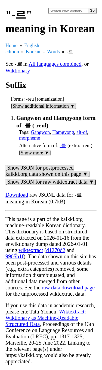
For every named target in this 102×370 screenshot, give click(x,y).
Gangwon (40, 132)
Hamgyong (63, 132)
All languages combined (55, 64)
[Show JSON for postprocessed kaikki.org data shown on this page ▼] (47, 171)
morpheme (29, 138)
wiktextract (30, 250)
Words (53, 51)
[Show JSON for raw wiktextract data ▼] (50, 182)
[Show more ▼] (35, 153)
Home (11, 45)
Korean (33, 51)
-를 (63, 145)
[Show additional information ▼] (43, 106)
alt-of (81, 132)
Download (16, 195)
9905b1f (14, 256)
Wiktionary (17, 71)
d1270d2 (55, 250)
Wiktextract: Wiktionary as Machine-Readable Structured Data (45, 318)
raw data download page (68, 287)
